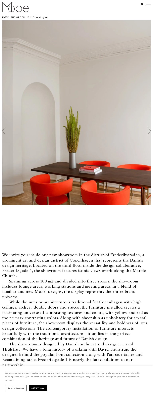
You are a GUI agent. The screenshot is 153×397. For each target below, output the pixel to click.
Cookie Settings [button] (16, 388)
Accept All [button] (37, 388)
